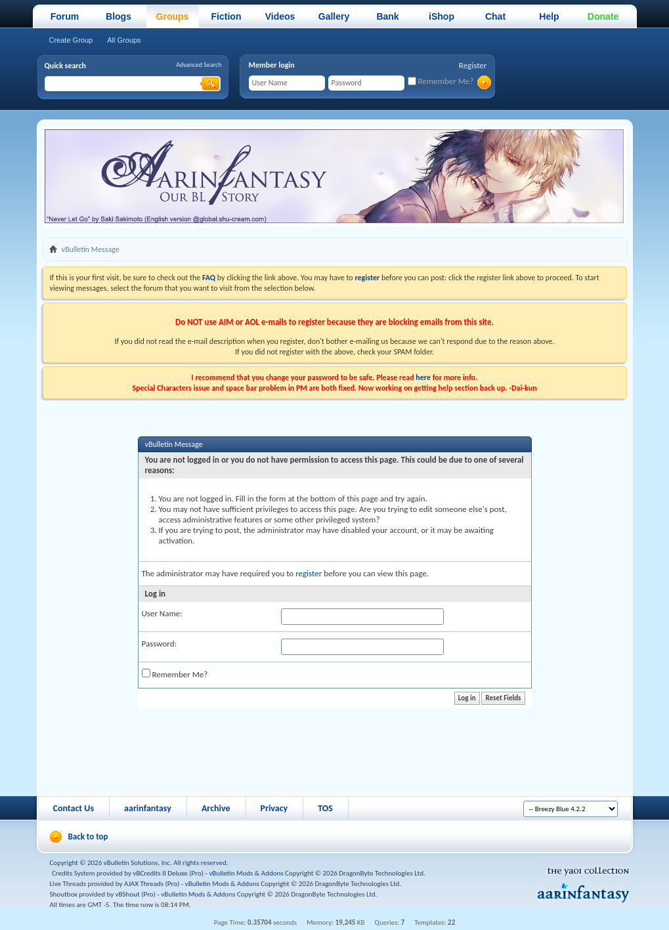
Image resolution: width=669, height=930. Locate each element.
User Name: (162, 613)
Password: (159, 643)
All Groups (123, 40)
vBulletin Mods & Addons (246, 873)
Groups (172, 16)
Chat (495, 16)
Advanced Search (198, 64)
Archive (216, 808)
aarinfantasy (147, 808)
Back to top (88, 836)
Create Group (71, 40)
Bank (387, 16)
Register (473, 65)
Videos (280, 16)
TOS (325, 808)
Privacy (274, 808)
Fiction (226, 16)
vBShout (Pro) (136, 894)
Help (549, 16)
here (423, 377)
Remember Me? (441, 81)
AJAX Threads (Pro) (151, 883)
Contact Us (74, 808)
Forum (65, 16)
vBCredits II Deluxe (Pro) (168, 873)
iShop (441, 16)
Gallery (333, 16)
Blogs (118, 16)
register (308, 573)
